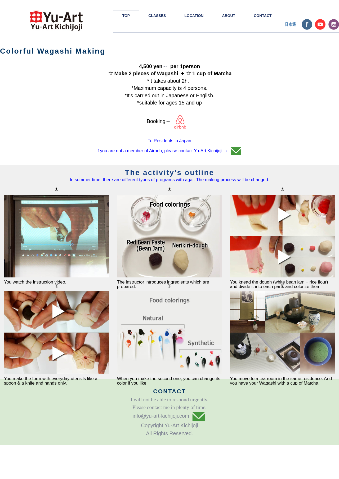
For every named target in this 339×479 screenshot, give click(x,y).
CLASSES (157, 16)
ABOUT (228, 16)
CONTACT (262, 16)
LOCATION (193, 16)
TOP (126, 16)
